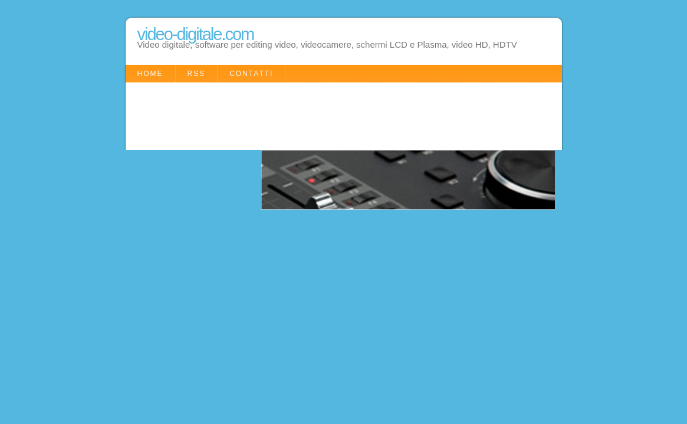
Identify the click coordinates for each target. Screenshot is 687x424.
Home (150, 73)
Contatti (251, 73)
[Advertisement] (340, 114)
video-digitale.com (195, 34)
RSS (197, 73)
